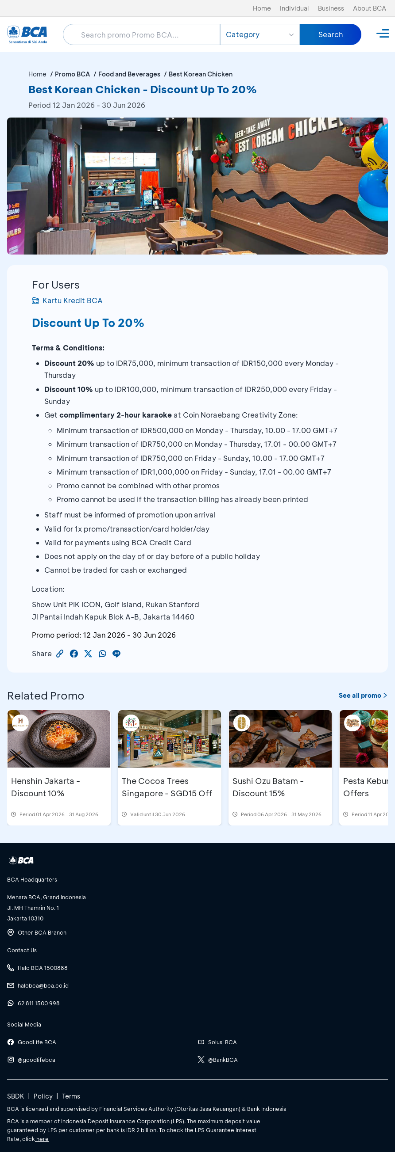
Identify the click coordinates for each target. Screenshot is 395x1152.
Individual (294, 8)
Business (331, 8)
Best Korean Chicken (200, 74)
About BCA (369, 8)
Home (262, 8)
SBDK (15, 1096)
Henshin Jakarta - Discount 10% (45, 787)
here (42, 1138)
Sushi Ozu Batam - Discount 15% (268, 787)
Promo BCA (72, 74)
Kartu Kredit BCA (67, 300)
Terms (71, 1096)
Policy (43, 1096)
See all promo (363, 695)
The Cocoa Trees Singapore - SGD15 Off (167, 787)
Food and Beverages (129, 74)
